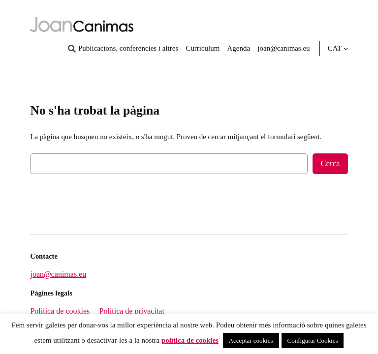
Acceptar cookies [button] (251, 340)
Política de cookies (60, 311)
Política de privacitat (131, 311)
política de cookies (190, 340)
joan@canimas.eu (58, 274)
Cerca (330, 163)
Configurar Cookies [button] (312, 340)
